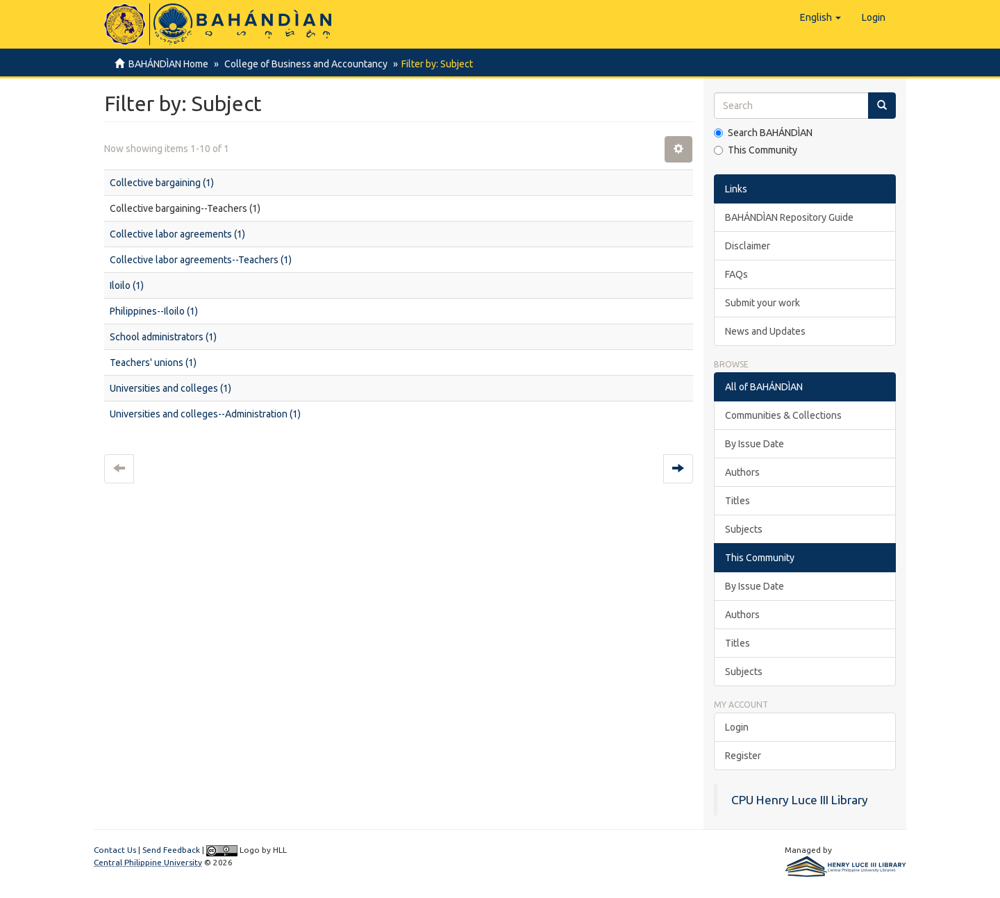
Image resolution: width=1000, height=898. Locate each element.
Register (743, 755)
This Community (755, 150)
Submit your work (762, 302)
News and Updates (765, 331)
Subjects (743, 529)
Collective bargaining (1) (162, 182)
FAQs (736, 274)
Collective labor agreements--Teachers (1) (201, 259)
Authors (742, 472)
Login (737, 727)
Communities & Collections (783, 415)
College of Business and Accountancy (303, 63)
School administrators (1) (163, 336)
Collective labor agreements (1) (177, 234)
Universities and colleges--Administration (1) (205, 413)
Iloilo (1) (127, 285)
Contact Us (115, 849)
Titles (737, 500)
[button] (820, 17)
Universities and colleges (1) (170, 388)
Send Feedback (171, 849)
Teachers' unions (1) (153, 362)
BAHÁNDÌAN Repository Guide (789, 217)
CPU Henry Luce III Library (799, 799)
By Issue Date (754, 443)
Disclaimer (747, 245)
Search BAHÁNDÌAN (763, 132)
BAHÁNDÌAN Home (168, 63)
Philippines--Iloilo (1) (154, 311)
